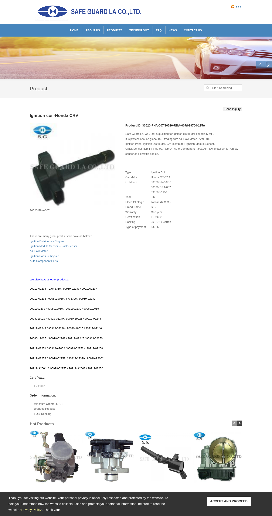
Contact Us (193, 30)
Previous (260, 64)
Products (114, 30)
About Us (92, 30)
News (173, 30)
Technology (139, 30)
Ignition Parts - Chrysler (44, 256)
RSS (238, 7)
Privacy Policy (31, 510)
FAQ (159, 30)
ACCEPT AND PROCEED (229, 501)
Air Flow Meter (39, 251)
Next (268, 64)
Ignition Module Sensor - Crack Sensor (53, 246)
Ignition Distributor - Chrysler (47, 241)
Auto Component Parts (44, 261)
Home (74, 30)
